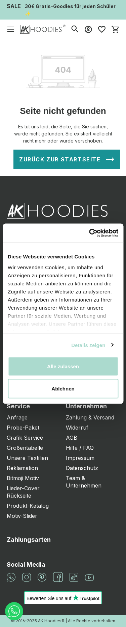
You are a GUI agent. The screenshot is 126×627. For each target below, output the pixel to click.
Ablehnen (62, 388)
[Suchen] (75, 29)
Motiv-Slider (22, 515)
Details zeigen (88, 345)
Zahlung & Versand (90, 417)
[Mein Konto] (88, 29)
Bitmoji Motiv (23, 478)
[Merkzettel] (102, 29)
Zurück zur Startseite (60, 159)
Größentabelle (25, 447)
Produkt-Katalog (28, 505)
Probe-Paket (23, 427)
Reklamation (22, 468)
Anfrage (17, 417)
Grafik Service (25, 437)
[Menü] (11, 29)
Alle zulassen (63, 366)
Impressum (80, 457)
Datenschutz (82, 468)
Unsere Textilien (27, 457)
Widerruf (77, 427)
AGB (71, 437)
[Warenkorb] (115, 29)
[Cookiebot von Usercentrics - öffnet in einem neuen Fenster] (89, 232)
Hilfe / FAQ (80, 447)
